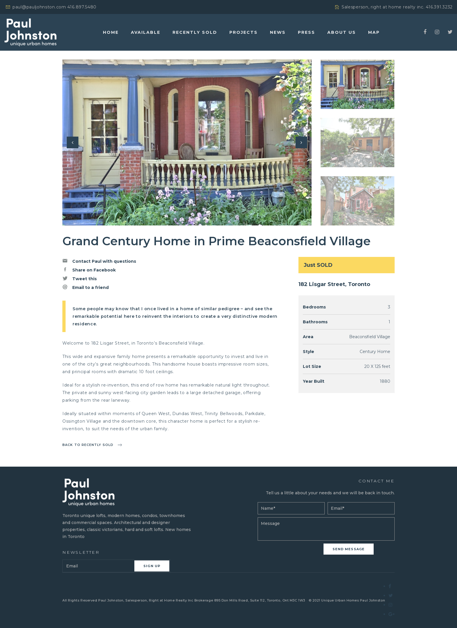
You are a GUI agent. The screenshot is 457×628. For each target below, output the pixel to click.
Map (374, 32)
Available (145, 32)
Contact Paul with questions (99, 261)
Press (306, 32)
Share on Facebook (89, 270)
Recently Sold (195, 32)
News (278, 32)
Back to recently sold (87, 445)
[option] (187, 142)
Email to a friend (85, 287)
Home (111, 32)
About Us (341, 32)
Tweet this (79, 278)
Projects (243, 32)
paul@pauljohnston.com (39, 7)
